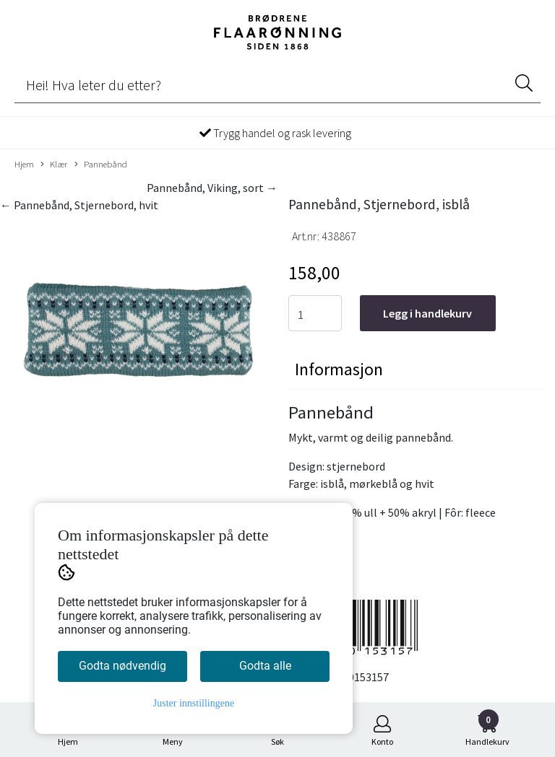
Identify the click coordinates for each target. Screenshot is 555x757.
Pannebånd (100, 164)
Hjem (24, 164)
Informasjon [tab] (339, 369)
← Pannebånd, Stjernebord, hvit (79, 205)
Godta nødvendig (122, 666)
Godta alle (265, 666)
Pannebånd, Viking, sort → (212, 187)
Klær (53, 164)
